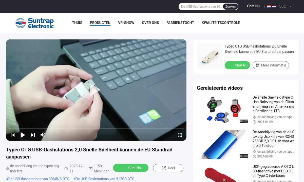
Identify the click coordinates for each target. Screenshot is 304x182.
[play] (96, 90)
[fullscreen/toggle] (180, 135)
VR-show (126, 23)
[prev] (13, 135)
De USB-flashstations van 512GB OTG (105, 179)
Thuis (77, 23)
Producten (100, 23)
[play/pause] (23, 135)
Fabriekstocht (180, 23)
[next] (33, 135)
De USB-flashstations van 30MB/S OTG (38, 179)
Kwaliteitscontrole (221, 23)
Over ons (150, 23)
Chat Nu (253, 6)
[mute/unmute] (43, 135)
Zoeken (230, 6)
